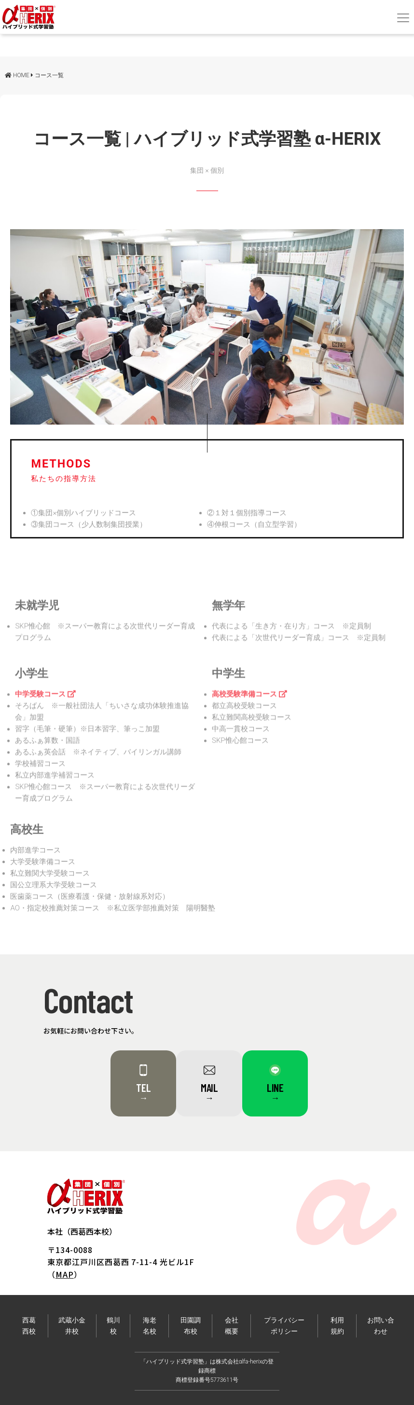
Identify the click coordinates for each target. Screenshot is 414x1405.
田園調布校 (190, 1326)
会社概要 (231, 1326)
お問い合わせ (380, 1326)
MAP (64, 1274)
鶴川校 (113, 1326)
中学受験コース (45, 703)
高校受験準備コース (249, 703)
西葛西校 (29, 1326)
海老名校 (149, 1326)
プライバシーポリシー (284, 1326)
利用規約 (337, 1326)
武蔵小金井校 (71, 1326)
